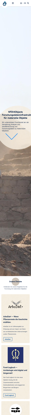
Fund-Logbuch (9, 395)
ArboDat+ (8, 339)
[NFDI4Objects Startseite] (4, 4)
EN (25, 3)
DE (21, 3)
